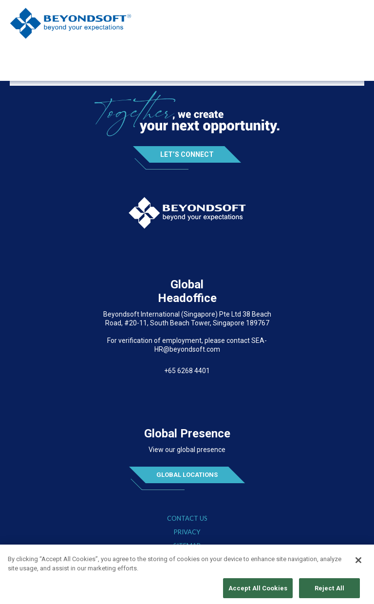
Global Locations (187, 474)
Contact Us (187, 518)
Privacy (187, 532)
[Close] (358, 562)
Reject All (329, 591)
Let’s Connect (187, 154)
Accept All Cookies (257, 591)
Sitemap (187, 546)
